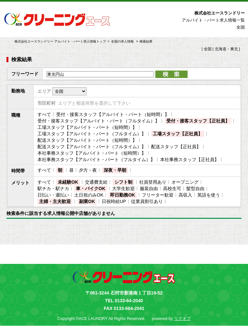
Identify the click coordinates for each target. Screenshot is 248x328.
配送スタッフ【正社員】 (176, 146)
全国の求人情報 (123, 41)
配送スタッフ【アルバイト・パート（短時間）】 (87, 140)
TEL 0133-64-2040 (124, 300)
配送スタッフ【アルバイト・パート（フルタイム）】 (91, 146)
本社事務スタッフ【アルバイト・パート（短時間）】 (91, 153)
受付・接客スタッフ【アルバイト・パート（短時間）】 (112, 114)
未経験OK (68, 182)
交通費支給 (96, 182)
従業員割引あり (147, 201)
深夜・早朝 (115, 170)
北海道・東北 (226, 49)
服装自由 (149, 188)
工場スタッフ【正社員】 (177, 133)
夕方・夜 (88, 170)
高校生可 (172, 188)
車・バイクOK (90, 188)
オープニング (185, 182)
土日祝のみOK (88, 195)
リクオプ (182, 318)
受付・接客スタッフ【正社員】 (198, 120)
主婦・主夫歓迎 (55, 201)
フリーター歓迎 (157, 195)
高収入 (185, 195)
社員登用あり (152, 182)
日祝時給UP (114, 201)
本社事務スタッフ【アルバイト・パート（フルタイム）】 (96, 159)
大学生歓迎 (123, 188)
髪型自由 (195, 188)
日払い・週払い (53, 195)
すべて (44, 114)
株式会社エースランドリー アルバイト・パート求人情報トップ (60, 41)
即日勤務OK (122, 195)
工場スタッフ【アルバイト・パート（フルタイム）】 (91, 133)
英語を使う (208, 195)
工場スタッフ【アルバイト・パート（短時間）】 (87, 127)
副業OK (87, 201)
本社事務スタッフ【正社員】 (189, 159)
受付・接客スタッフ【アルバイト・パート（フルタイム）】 (98, 120)
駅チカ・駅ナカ (53, 188)
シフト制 (123, 182)
